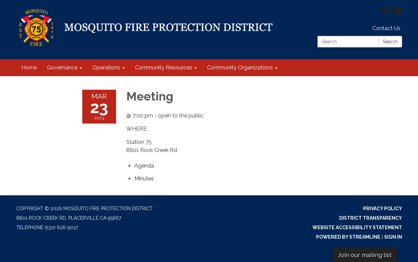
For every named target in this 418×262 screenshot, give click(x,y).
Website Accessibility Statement (357, 227)
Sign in (393, 237)
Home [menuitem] (29, 67)
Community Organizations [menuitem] (240, 67)
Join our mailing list (365, 254)
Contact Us (386, 28)
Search (390, 41)
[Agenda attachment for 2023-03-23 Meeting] (144, 165)
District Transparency (370, 218)
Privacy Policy (382, 208)
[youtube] (385, 13)
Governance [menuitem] (62, 67)
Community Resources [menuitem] (163, 67)
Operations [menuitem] (106, 67)
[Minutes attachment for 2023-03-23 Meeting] (144, 178)
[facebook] (398, 13)
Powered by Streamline (348, 237)
